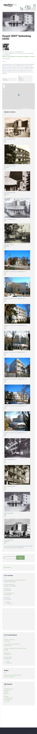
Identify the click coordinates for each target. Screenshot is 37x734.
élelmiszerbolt (7, 700)
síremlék (6, 696)
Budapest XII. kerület (15, 57)
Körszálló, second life (9, 640)
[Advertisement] (18, 619)
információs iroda (8, 698)
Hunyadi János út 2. (9, 689)
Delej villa (6, 598)
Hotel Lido (6, 653)
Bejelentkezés (7, 567)
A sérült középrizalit (9, 585)
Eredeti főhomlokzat (9, 593)
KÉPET (12, 546)
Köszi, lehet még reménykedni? (12, 644)
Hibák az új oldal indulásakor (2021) (12, 675)
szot (6, 57)
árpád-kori (6, 693)
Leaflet (23, 108)
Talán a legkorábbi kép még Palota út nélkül (15, 580)
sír (4, 695)
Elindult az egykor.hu (9, 677)
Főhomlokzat (7, 589)
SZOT (22, 57)
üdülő (3, 57)
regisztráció (16, 53)
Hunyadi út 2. (7, 690)
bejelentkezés (24, 53)
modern (6, 692)
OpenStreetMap (28, 108)
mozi (9, 57)
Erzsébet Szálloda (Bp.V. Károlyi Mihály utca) (15, 648)
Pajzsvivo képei (8, 657)
